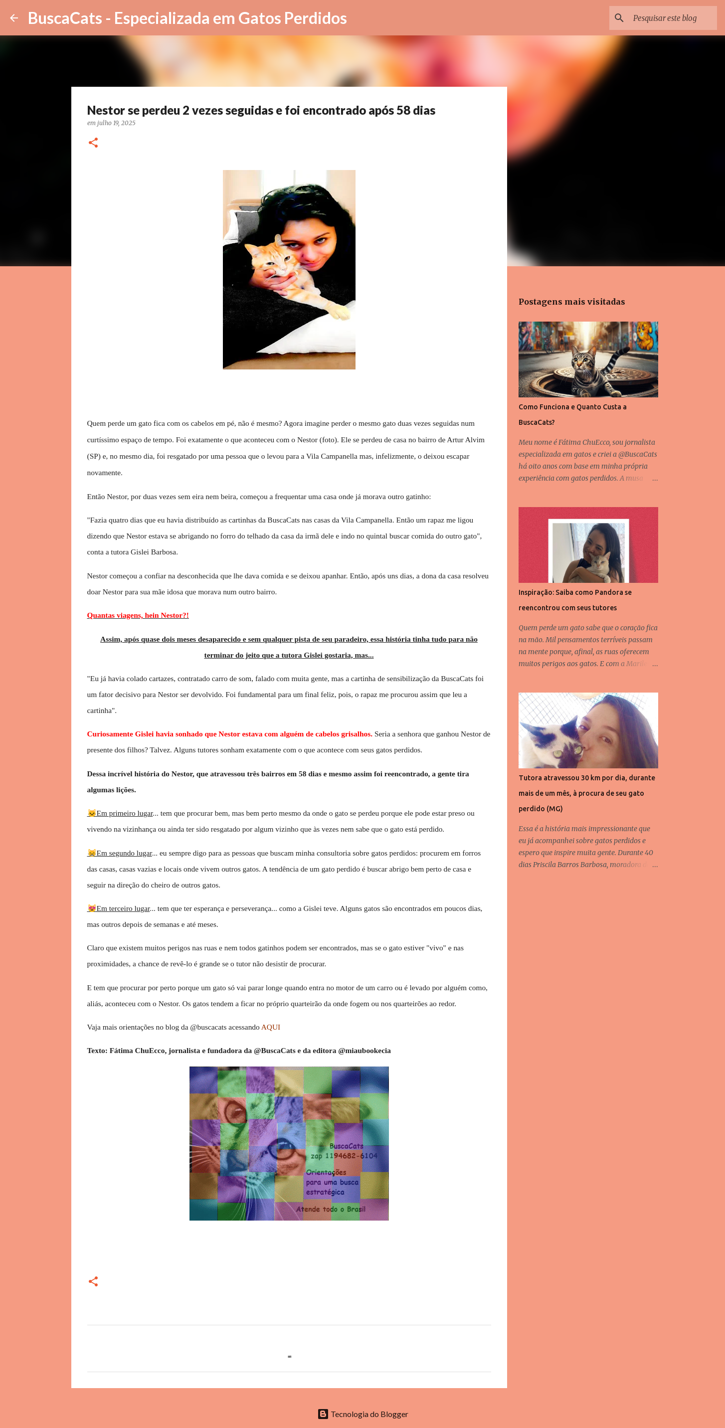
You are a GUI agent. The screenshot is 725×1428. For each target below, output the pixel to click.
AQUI (270, 1027)
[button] (93, 143)
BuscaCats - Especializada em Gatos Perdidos (187, 17)
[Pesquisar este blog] (664, 18)
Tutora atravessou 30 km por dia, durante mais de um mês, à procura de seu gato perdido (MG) (587, 793)
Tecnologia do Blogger (362, 1414)
